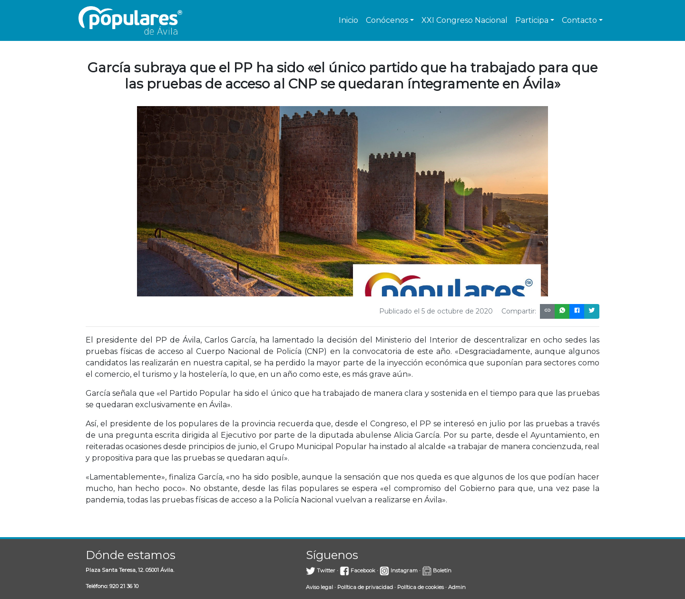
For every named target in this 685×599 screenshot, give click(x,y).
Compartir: (518, 311)
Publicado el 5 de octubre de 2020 (436, 311)
